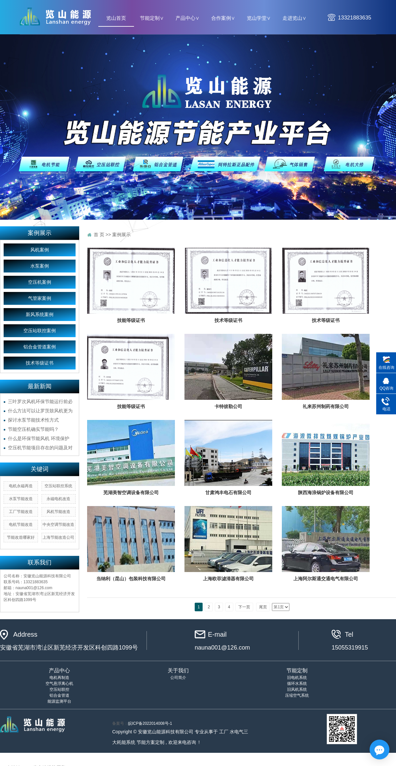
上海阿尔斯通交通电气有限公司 (325, 578)
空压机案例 (39, 282)
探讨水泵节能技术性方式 (33, 420)
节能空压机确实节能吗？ (33, 429)
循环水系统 (297, 683)
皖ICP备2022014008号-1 (150, 723)
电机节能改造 (21, 524)
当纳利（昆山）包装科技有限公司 (131, 578)
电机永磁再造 (21, 486)
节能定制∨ (152, 18)
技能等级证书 (131, 320)
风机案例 (39, 249)
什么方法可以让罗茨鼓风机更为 (40, 410)
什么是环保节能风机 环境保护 (38, 438)
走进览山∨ (294, 18)
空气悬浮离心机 (59, 683)
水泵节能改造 (21, 498)
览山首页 (116, 18)
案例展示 (121, 234)
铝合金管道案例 (39, 346)
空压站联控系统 (58, 486)
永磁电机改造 (58, 498)
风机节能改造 (58, 511)
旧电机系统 (297, 677)
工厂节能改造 (21, 511)
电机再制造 (59, 677)
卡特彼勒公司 (228, 406)
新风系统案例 (39, 314)
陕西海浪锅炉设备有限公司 (325, 492)
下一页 (244, 607)
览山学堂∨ (259, 18)
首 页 (99, 234)
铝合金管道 (59, 695)
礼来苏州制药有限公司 (326, 406)
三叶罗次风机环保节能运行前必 (40, 401)
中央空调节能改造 (58, 524)
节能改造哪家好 (21, 537)
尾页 (263, 607)
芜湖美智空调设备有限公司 (131, 492)
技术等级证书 (39, 363)
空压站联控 (59, 689)
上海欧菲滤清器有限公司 (228, 578)
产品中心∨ (187, 18)
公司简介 (178, 677)
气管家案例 (39, 298)
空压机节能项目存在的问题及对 (40, 447)
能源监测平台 (59, 701)
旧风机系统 (297, 689)
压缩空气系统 (297, 695)
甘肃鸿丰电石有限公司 (228, 492)
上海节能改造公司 (58, 537)
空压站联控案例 (39, 330)
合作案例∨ (223, 18)
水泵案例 (39, 266)
